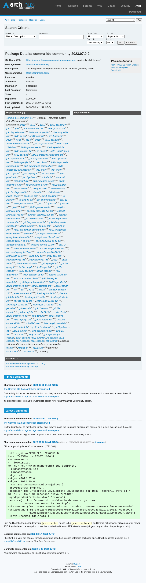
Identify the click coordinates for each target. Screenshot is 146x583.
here (79, 574)
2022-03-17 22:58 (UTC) (42, 541)
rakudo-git (23, 348)
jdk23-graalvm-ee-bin (40, 207)
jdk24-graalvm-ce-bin (34, 222)
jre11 (54, 259)
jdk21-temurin (42, 308)
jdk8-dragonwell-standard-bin (38, 166)
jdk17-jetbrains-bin (35, 218)
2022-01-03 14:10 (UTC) (43, 556)
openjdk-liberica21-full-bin (41, 214)
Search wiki (116, 70)
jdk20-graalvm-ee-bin (37, 184)
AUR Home (10, 20)
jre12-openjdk (21, 155)
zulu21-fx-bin (30, 196)
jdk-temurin (25, 308)
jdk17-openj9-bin (22, 319)
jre (15, 289)
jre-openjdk (52, 337)
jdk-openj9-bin (50, 263)
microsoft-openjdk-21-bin (48, 252)
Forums (87, 5)
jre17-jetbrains (30, 177)
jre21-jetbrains (58, 188)
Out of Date (92, 33)
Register (33, 20)
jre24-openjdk (26, 267)
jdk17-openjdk (23, 337)
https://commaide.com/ (37, 73)
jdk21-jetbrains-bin (41, 286)
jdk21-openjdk (38, 337)
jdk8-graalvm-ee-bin (24, 203)
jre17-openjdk (23, 341)
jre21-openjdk (37, 341)
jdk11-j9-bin (20, 136)
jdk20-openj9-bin (22, 162)
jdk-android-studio (46, 199)
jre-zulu (52, 203)
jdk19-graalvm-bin (44, 143)
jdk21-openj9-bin (43, 319)
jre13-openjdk (30, 173)
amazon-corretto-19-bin (18, 143)
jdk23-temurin (27, 226)
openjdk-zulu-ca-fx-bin (49, 233)
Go (120, 42)
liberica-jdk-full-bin (46, 293)
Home (58, 5)
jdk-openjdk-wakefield (55, 323)
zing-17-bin (34, 334)
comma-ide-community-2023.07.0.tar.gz (26, 363)
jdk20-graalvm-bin (39, 158)
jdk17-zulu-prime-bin (16, 192)
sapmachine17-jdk (38, 259)
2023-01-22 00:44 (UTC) (45, 442)
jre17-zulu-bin (54, 256)
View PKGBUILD (118, 65)
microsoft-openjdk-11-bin (52, 248)
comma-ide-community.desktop (22, 366)
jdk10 (42, 125)
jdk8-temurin (38, 315)
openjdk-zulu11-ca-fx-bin (47, 237)
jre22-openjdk (26, 271)
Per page (110, 39)
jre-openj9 (42, 151)
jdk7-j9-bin (56, 169)
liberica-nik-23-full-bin (24, 248)
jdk (22, 289)
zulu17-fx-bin (12, 196)
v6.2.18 (76, 571)
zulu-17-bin (60, 312)
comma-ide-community (37, 64)
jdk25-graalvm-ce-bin (17, 315)
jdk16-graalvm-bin (15, 132)
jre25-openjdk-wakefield (32, 282)
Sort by (110, 33)
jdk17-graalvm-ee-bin (43, 181)
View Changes (133, 65)
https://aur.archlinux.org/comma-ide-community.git (51, 60)
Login (42, 20)
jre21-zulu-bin (36, 256)
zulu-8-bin (47, 177)
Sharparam (99, 442)
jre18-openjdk (52, 140)
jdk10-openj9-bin (58, 125)
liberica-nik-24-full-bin (27, 263)
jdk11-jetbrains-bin (15, 158)
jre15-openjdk (49, 173)
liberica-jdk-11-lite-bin (17, 304)
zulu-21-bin (44, 312)
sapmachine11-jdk (15, 259)
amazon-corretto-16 (33, 128)
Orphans (130, 42)
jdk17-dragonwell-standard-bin (29, 229)
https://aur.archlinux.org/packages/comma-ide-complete (31, 396)
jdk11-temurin (20, 330)
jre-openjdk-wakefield (17, 327)
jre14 (18, 140)
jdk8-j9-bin (41, 169)
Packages (72, 5)
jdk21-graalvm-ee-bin (17, 286)
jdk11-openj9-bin (50, 196)
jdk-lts (42, 289)
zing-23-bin (44, 226)
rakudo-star (12, 351)
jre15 (9, 140)
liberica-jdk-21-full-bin (35, 297)
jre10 (22, 125)
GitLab (111, 5)
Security (125, 5)
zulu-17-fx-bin (33, 323)
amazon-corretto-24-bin (26, 278)
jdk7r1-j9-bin (12, 173)
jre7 (17, 128)
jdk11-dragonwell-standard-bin (47, 155)
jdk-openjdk (50, 334)
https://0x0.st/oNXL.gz (15, 548)
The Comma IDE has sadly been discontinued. (27, 389)
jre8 (15, 207)
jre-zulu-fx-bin (26, 199)
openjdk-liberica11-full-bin (40, 211)
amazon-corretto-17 (16, 244)
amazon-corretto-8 (23, 293)
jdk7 (8, 128)
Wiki (99, 5)
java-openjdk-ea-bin (42, 330)
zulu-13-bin (41, 162)
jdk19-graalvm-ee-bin (31, 147)
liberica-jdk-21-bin (15, 256)
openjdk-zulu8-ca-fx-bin (18, 237)
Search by (9, 33)
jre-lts (31, 289)
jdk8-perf (28, 233)
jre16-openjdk (37, 136)
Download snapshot (119, 67)
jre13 (28, 140)
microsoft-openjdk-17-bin (18, 252)
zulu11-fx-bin (53, 192)
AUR (138, 5)
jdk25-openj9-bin (57, 282)
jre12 (32, 125)
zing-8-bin (19, 334)
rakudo (9, 348)
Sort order (91, 39)
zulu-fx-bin (37, 192)
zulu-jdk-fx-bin (39, 188)
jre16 (37, 140)
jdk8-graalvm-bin (56, 128)
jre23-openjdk (44, 267)
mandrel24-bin (21, 181)
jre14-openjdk (56, 136)
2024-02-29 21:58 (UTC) (45, 385)
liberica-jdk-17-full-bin (43, 304)
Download (135, 11)
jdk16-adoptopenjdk (39, 132)
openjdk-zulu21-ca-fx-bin (48, 241)
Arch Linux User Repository (19, 5)
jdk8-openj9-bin (26, 312)
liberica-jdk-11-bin (23, 301)
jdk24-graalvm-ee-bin (33, 274)
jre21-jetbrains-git (41, 327)
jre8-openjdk (52, 341)
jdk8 (23, 207)
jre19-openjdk (21, 188)
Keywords (43, 33)
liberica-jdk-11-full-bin (47, 301)
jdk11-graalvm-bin (23, 151)
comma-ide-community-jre (19, 118)
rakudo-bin (38, 348)
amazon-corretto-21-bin (42, 244)
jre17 (41, 203)
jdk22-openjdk (44, 271)
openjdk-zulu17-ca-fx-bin (18, 241)
